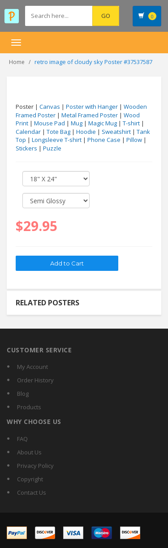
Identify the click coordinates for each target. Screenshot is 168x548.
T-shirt (131, 123)
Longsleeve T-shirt (57, 140)
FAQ (22, 439)
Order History (35, 380)
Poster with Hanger (92, 107)
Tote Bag (58, 132)
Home (17, 62)
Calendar (28, 132)
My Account (32, 367)
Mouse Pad (49, 123)
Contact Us (31, 492)
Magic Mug (102, 123)
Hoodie (86, 132)
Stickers (26, 148)
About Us (29, 452)
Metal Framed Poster (89, 115)
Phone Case (104, 140)
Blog (23, 394)
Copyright (30, 479)
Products (29, 407)
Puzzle (52, 148)
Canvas (49, 107)
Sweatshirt (116, 132)
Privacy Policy (35, 466)
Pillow (134, 140)
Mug (76, 123)
